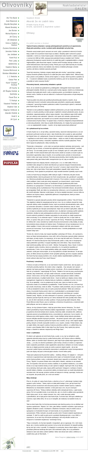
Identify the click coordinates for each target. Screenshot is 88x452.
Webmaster (36, 450)
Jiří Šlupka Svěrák (10, 91)
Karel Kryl (13, 58)
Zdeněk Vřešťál (11, 113)
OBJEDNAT (79, 39)
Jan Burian (13, 30)
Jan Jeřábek (12, 54)
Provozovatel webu (27, 450)
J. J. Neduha (12, 76)
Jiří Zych (13, 119)
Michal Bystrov (11, 34)
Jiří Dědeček (12, 40)
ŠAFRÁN (13, 94)
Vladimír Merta (11, 67)
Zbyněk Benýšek (10, 24)
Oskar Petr (13, 80)
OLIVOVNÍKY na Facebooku (10, 137)
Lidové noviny (70, 437)
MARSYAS (13, 64)
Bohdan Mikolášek (10, 73)
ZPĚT (79, 41)
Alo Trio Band (11, 18)
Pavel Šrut (13, 97)
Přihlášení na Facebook (8, 139)
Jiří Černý (13, 37)
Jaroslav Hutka (11, 51)
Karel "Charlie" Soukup (12, 84)
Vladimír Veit (12, 107)
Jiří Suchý (13, 88)
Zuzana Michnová (10, 70)
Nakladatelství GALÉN (47, 450)
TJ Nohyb (13, 100)
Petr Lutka (13, 61)
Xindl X (14, 116)
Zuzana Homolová (10, 48)
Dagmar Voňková (10, 110)
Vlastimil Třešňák (10, 104)
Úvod (62, 450)
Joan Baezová (11, 21)
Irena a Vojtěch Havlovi (12, 44)
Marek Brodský (11, 27)
